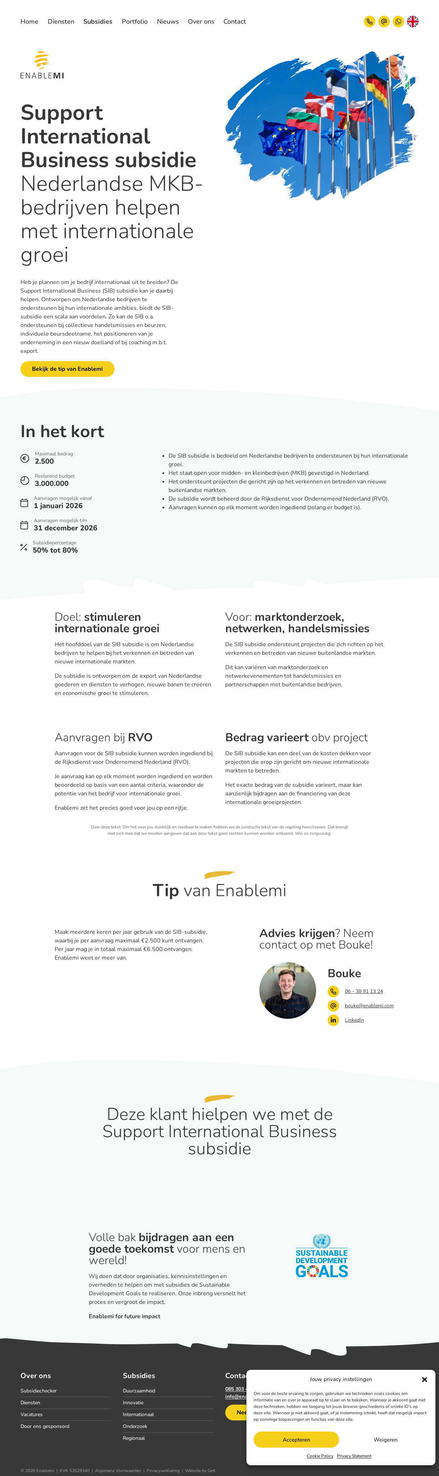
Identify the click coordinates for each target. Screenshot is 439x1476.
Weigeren (386, 1439)
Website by (200, 1470)
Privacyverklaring (163, 1470)
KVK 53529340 (74, 1470)
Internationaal (138, 1414)
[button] (424, 1379)
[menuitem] (61, 22)
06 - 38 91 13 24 (355, 991)
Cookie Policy (320, 1456)
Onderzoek (135, 1426)
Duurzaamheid (139, 1390)
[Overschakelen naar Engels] (413, 21)
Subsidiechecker (38, 1390)
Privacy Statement (354, 1456)
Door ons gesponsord (44, 1426)
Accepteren (296, 1439)
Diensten (30, 1402)
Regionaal (134, 1438)
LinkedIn (346, 1020)
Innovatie (133, 1402)
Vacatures (31, 1414)
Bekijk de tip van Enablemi (67, 369)
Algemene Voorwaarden (118, 1470)
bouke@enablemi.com (356, 1006)
